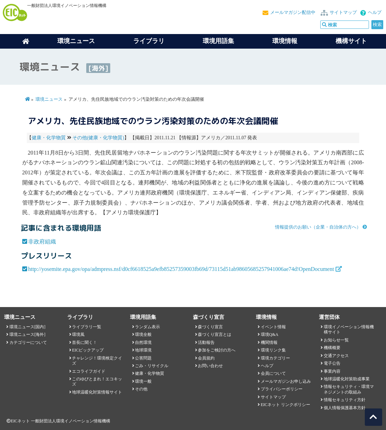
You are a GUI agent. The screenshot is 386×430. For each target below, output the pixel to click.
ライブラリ (148, 41)
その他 (141, 389)
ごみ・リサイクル (151, 365)
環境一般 (143, 381)
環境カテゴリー (275, 358)
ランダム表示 (147, 326)
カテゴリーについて (28, 342)
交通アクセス (336, 355)
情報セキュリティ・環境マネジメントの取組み (349, 389)
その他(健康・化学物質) (98, 137)
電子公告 (332, 363)
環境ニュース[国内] (27, 326)
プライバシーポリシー (282, 389)
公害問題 (143, 358)
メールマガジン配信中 (292, 12)
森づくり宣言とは (214, 334)
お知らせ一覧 (336, 340)
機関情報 (269, 342)
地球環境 (143, 350)
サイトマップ (343, 12)
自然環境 (143, 342)
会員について (273, 373)
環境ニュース (49, 99)
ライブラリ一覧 (86, 326)
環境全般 (143, 334)
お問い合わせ (210, 365)
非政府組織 (42, 242)
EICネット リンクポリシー (285, 404)
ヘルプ (374, 12)
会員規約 (206, 358)
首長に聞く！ (84, 342)
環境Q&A (269, 334)
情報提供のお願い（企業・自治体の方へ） (318, 227)
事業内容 (332, 371)
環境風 (78, 334)
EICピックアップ (88, 350)
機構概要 (332, 347)
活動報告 (206, 342)
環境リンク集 (273, 350)
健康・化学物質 (49, 137)
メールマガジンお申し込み (286, 381)
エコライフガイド (88, 371)
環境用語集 (218, 41)
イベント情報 (273, 326)
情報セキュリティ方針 (344, 399)
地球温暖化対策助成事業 (347, 379)
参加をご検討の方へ (216, 350)
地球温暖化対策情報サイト (97, 392)
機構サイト (351, 41)
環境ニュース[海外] (27, 334)
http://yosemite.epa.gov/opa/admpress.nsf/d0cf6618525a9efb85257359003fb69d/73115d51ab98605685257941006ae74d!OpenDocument (181, 269)
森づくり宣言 (210, 326)
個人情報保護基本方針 (344, 407)
